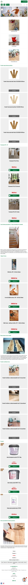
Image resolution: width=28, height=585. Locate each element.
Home (2, 562)
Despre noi (5, 562)
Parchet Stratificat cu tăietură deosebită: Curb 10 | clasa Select (14, 377)
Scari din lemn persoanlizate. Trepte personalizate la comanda (12, 224)
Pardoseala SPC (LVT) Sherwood (14, 186)
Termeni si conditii (20, 562)
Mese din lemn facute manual (6, 335)
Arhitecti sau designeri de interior (14, 559)
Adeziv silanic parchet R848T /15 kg (14, 482)
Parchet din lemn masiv (14, 31)
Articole (25, 562)
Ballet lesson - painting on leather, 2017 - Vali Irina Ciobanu (14, 323)
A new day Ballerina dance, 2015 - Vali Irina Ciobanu (14, 297)
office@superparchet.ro (14, 576)
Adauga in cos (15, 170)
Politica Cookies (10, 562)
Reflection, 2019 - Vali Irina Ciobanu (14, 272)
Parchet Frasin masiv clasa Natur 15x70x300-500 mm (14, 107)
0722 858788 (25, 1)
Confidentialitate (15, 562)
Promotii (14, 555)
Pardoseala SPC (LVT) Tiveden (14, 212)
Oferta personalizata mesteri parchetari (8, 520)
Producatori (14, 553)
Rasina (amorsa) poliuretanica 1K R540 (14, 508)
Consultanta (14, 557)
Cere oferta (14, 90)
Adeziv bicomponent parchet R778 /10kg (14, 457)
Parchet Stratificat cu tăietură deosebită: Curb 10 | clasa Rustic (14, 428)
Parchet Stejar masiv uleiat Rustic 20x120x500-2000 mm (14, 132)
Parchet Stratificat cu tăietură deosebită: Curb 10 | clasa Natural (14, 403)
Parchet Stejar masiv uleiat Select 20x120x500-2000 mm (14, 81)
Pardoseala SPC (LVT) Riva (14, 161)
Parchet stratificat (14, 46)
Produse (8, 4)
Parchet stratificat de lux (14, 61)
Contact (14, 563)
